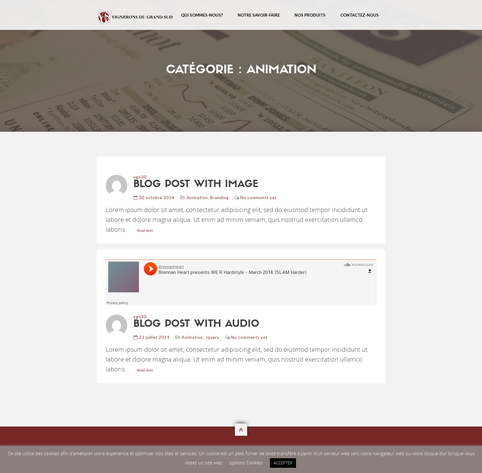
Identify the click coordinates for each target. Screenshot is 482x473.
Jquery (212, 337)
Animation (197, 197)
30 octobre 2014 (157, 197)
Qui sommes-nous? (202, 15)
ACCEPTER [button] (283, 463)
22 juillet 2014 (154, 337)
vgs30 (140, 176)
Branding (219, 197)
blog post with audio (196, 324)
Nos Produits (310, 15)
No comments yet (258, 197)
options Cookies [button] (245, 462)
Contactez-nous (359, 15)
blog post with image (195, 185)
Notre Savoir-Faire (259, 15)
